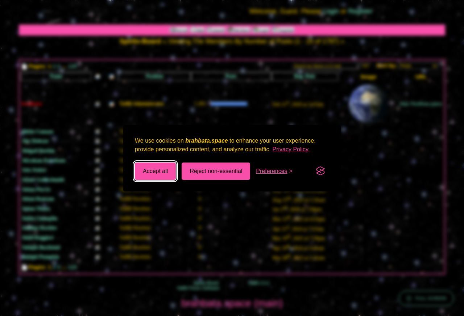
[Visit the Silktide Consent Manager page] (320, 171)
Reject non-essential (216, 171)
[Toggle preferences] (274, 171)
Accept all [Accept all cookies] (155, 171)
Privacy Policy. (291, 149)
